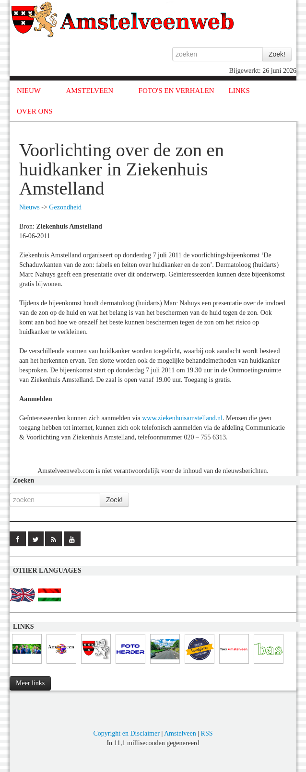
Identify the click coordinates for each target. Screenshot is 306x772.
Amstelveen (180, 733)
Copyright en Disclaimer (126, 733)
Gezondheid (65, 207)
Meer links (30, 683)
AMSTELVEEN (89, 90)
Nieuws (29, 207)
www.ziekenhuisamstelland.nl (182, 418)
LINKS (239, 90)
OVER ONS (35, 111)
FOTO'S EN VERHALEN (176, 90)
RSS (207, 733)
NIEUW (29, 90)
